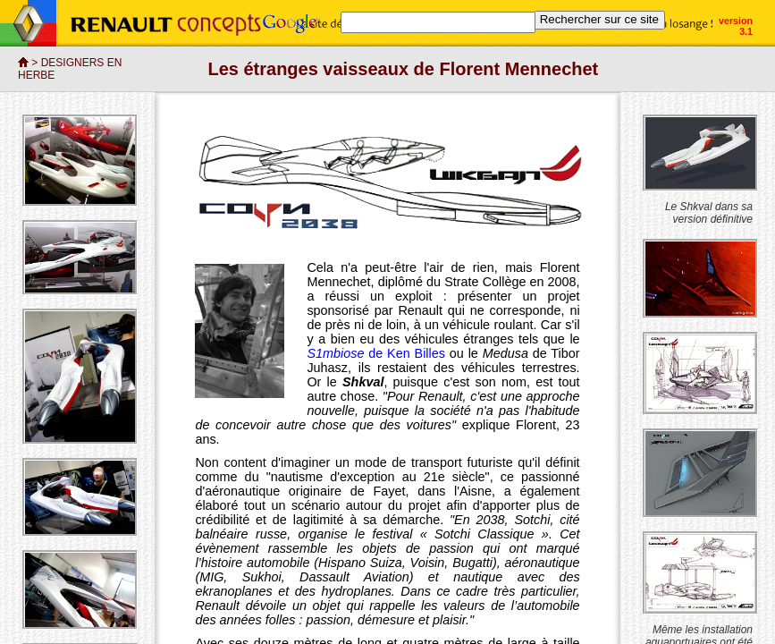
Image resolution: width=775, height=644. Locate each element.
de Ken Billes (404, 353)
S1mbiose (335, 353)
